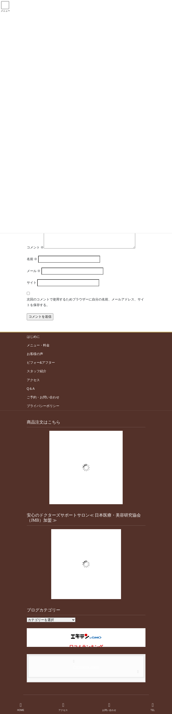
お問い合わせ (109, 707)
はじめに (33, 336)
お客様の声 (35, 354)
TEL (153, 707)
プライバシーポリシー (43, 406)
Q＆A (31, 388)
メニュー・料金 (38, 345)
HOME (20, 707)
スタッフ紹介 (36, 371)
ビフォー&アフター (41, 362)
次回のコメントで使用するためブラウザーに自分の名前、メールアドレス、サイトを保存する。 (85, 302)
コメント (35, 247)
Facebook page (86, 667)
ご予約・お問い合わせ (43, 397)
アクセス (33, 380)
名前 (32, 259)
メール (34, 271)
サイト (32, 282)
